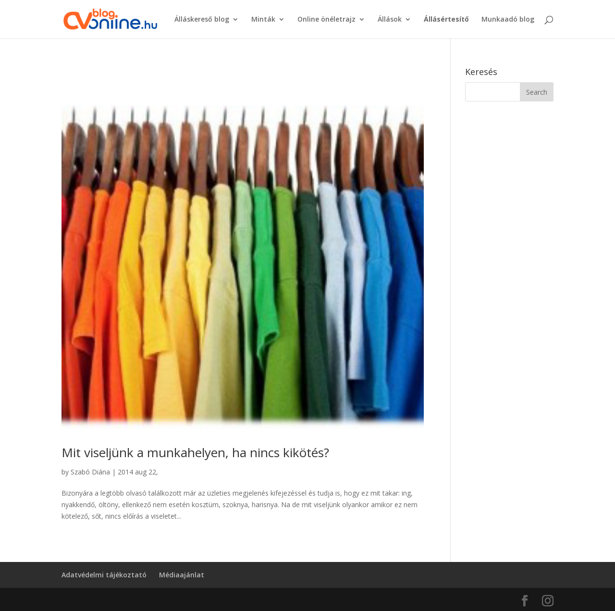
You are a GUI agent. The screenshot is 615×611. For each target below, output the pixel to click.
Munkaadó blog (507, 20)
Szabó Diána (90, 471)
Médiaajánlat (181, 574)
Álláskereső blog (201, 20)
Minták (263, 20)
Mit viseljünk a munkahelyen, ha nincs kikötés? (195, 452)
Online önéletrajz (326, 20)
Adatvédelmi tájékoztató (104, 574)
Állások (390, 20)
